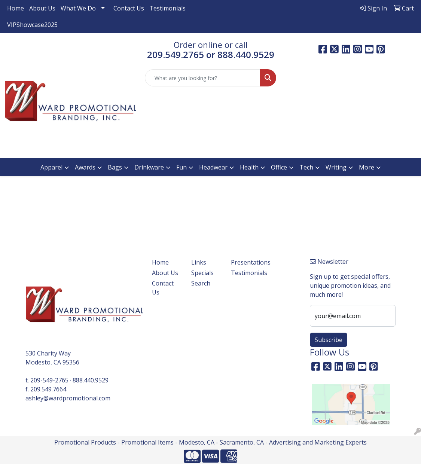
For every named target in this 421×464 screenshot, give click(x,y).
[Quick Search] (202, 77)
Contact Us (128, 8)
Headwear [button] (213, 167)
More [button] (366, 167)
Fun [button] (181, 167)
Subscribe (328, 340)
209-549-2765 (49, 380)
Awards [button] (85, 167)
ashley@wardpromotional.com (67, 398)
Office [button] (279, 167)
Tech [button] (306, 167)
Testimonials (167, 8)
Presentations (246, 262)
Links (198, 262)
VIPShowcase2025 (32, 25)
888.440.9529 (91, 380)
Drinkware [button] (149, 167)
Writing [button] (336, 167)
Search (200, 283)
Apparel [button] (51, 167)
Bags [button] (115, 167)
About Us (42, 8)
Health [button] (249, 167)
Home (15, 8)
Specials (202, 273)
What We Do (78, 8)
